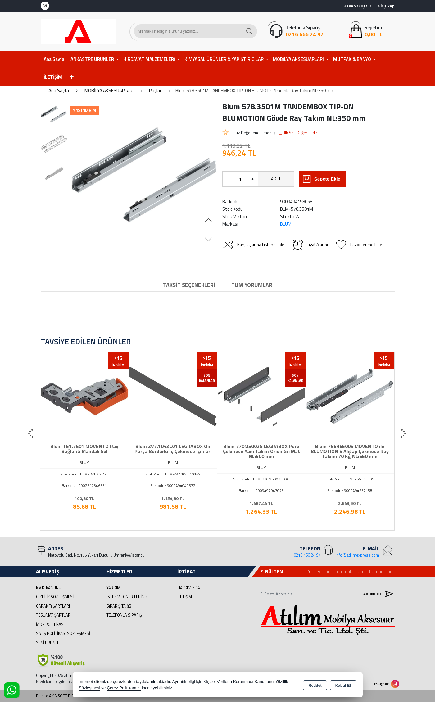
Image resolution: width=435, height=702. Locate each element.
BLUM (286, 223)
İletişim (184, 597)
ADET (276, 179)
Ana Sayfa (54, 59)
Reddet (314, 685)
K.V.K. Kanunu (48, 588)
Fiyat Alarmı (310, 244)
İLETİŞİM (53, 76)
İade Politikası (50, 624)
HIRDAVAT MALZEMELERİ (149, 59)
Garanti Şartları (53, 606)
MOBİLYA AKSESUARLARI (298, 59)
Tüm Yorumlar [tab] (251, 285)
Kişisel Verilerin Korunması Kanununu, (239, 681)
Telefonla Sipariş (124, 615)
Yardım (113, 588)
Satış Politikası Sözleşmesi (63, 633)
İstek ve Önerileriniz (127, 597)
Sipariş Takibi (119, 606)
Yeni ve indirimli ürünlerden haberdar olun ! (351, 571)
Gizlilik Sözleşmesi (55, 597)
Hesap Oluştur (357, 5)
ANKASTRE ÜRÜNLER (92, 59)
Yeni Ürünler (49, 643)
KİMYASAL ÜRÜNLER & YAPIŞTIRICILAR (224, 59)
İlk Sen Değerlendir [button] (297, 133)
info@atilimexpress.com (357, 555)
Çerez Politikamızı (124, 688)
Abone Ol (377, 593)
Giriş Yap (386, 5)
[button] (208, 220)
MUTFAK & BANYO (352, 59)
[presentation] (31, 433)
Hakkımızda (188, 588)
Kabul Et (343, 685)
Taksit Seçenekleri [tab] (189, 285)
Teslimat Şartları (53, 615)
